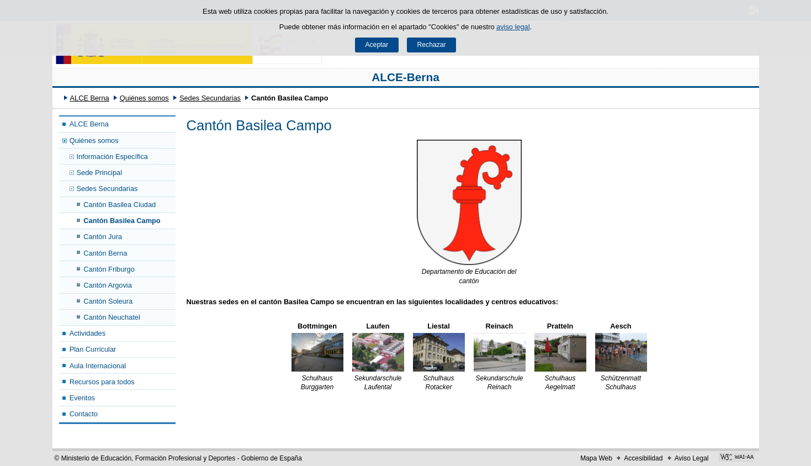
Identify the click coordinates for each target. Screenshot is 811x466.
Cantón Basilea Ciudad (119, 204)
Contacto (84, 414)
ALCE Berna (89, 98)
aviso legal (512, 27)
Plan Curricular (93, 349)
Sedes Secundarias (210, 98)
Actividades (87, 333)
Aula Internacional (98, 366)
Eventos (82, 398)
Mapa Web (596, 458)
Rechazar (431, 45)
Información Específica (112, 156)
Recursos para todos (102, 382)
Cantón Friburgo (108, 269)
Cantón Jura (102, 236)
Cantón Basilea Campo (121, 220)
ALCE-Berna (405, 77)
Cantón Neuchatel (111, 317)
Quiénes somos (144, 98)
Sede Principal (100, 172)
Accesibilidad (643, 458)
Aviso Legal (692, 458)
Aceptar (376, 45)
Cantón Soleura (107, 301)
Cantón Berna (105, 253)
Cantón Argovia (107, 285)
